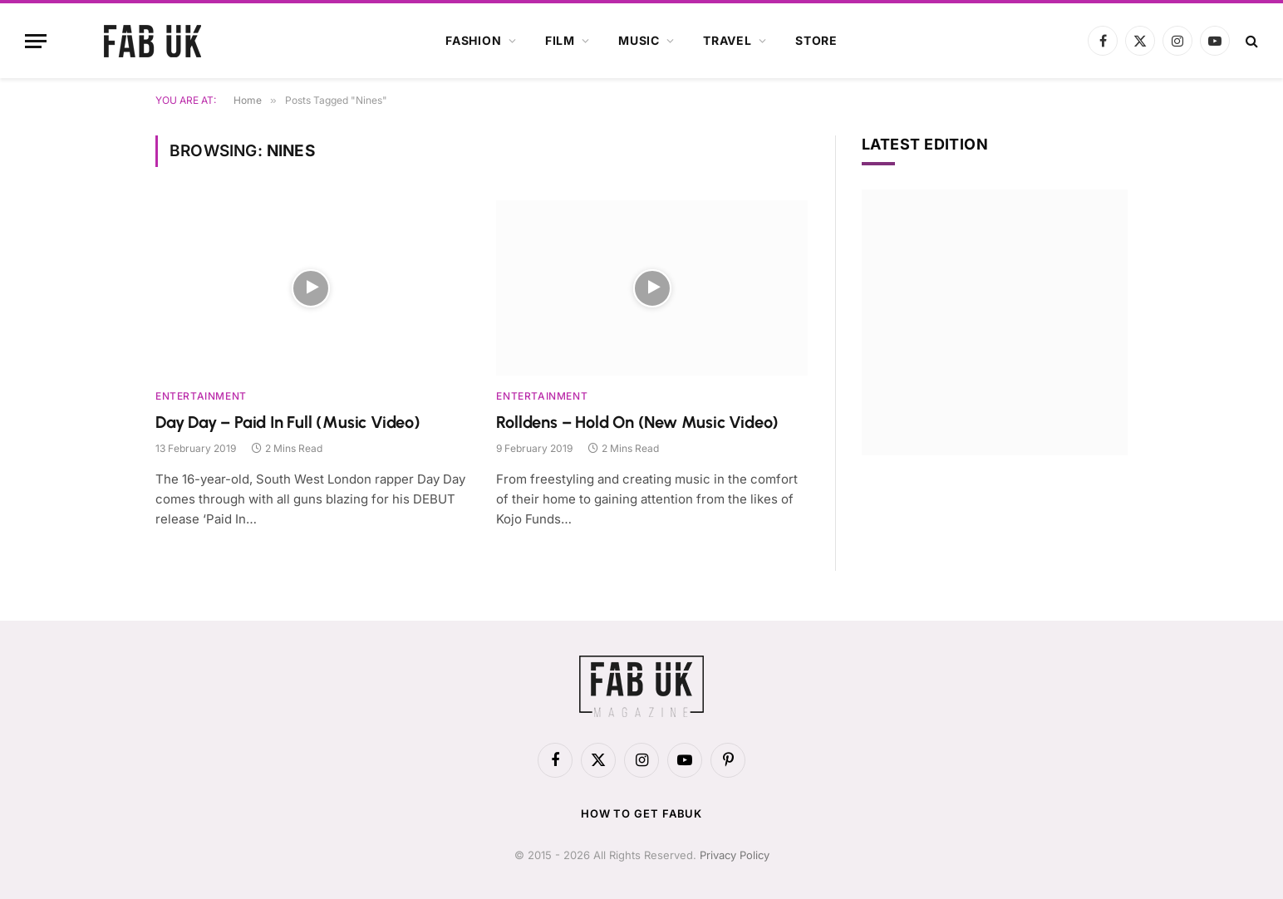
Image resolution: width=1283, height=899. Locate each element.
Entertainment (201, 396)
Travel (727, 40)
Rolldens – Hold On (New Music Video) (637, 422)
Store (816, 40)
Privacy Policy (734, 855)
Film (560, 40)
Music (639, 40)
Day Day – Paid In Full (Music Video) (287, 422)
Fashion (473, 40)
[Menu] (36, 41)
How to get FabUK (642, 813)
